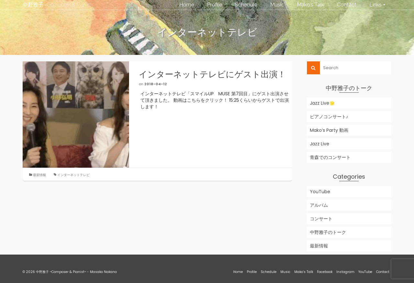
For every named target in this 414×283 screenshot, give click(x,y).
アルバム (319, 205)
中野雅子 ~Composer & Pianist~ (58, 5)
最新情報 (39, 175)
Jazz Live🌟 (322, 103)
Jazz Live (319, 144)
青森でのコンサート (330, 157)
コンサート (321, 218)
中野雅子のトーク (328, 232)
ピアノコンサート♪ (329, 116)
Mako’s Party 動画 (329, 130)
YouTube (320, 191)
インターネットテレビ (73, 175)
